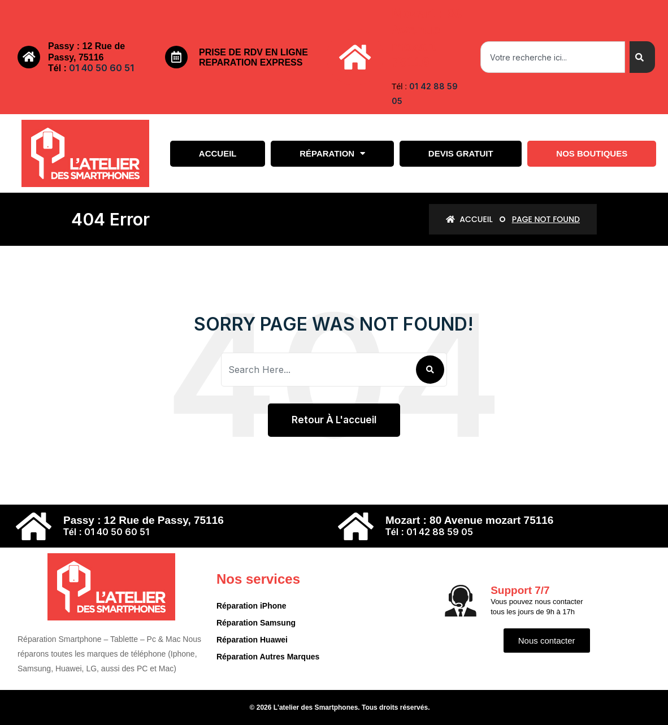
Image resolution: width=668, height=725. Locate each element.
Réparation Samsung (256, 622)
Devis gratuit (460, 153)
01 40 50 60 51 (101, 67)
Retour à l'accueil (334, 420)
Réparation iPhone (251, 605)
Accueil (218, 153)
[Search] (642, 57)
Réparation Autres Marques (267, 656)
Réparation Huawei (252, 639)
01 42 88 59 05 (439, 531)
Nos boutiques (591, 153)
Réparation (332, 153)
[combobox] (552, 57)
